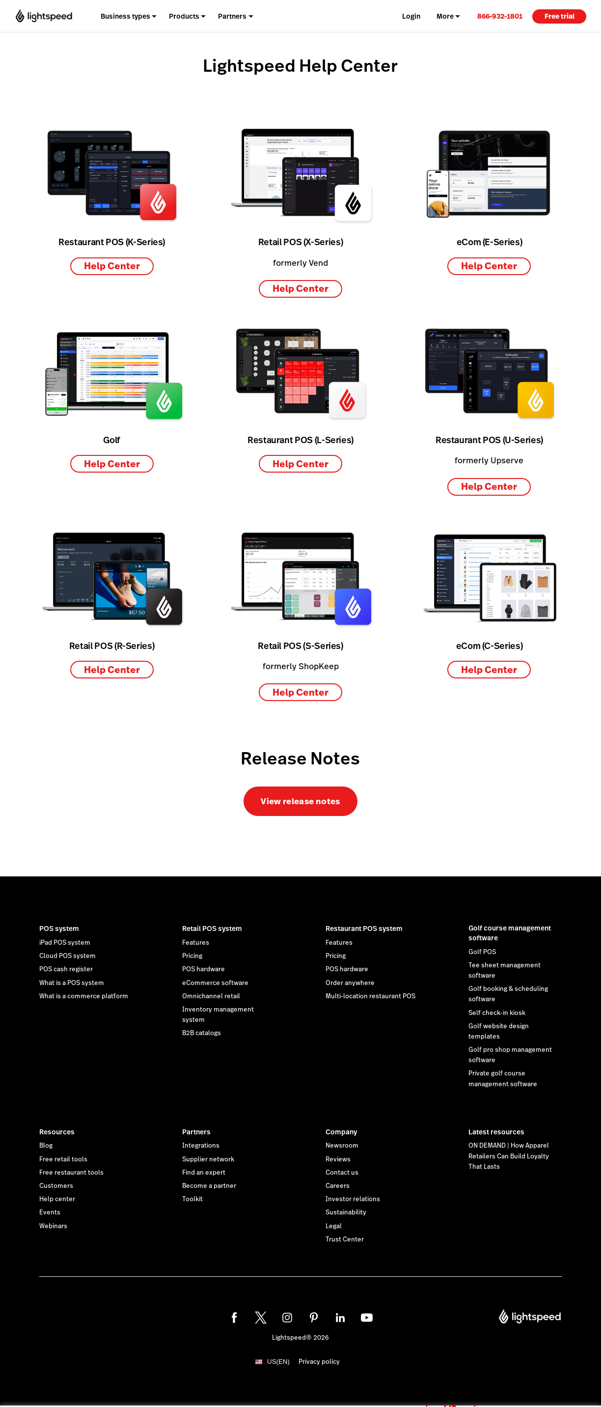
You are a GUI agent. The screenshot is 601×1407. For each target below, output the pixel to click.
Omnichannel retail (211, 996)
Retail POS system (212, 928)
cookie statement (343, 1389)
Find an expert (203, 1172)
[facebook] (234, 1317)
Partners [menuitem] (232, 16)
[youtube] (366, 1317)
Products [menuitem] (184, 16)
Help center (57, 1199)
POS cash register (66, 969)
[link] (499, 16)
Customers (56, 1186)
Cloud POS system (67, 956)
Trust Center (345, 1239)
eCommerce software (215, 983)
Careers (338, 1186)
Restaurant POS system (364, 928)
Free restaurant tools (71, 1172)
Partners (196, 1132)
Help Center (112, 266)
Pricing (192, 956)
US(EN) (278, 1361)
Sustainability (346, 1212)
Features (195, 942)
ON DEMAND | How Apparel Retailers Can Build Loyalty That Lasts (508, 1156)
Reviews (338, 1159)
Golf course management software (509, 933)
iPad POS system (64, 942)
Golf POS (482, 952)
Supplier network (208, 1159)
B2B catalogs (201, 1033)
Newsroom (342, 1145)
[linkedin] (340, 1317)
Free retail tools (63, 1159)
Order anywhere (350, 983)
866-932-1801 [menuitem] (499, 16)
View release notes (300, 801)
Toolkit (192, 1199)
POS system (59, 928)
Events (49, 1212)
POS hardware (203, 969)
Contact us (342, 1172)
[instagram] (287, 1317)
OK (451, 1394)
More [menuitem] (445, 16)
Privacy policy (319, 1361)
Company (341, 1132)
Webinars (53, 1226)
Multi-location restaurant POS (370, 996)
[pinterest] (313, 1317)
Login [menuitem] (411, 16)
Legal (334, 1226)
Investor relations (353, 1199)
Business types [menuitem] (125, 16)
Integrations (200, 1145)
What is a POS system (71, 983)
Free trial (559, 16)
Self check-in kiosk (496, 1013)
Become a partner (209, 1186)
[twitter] (260, 1317)
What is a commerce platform (83, 996)
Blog (46, 1145)
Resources (57, 1132)
